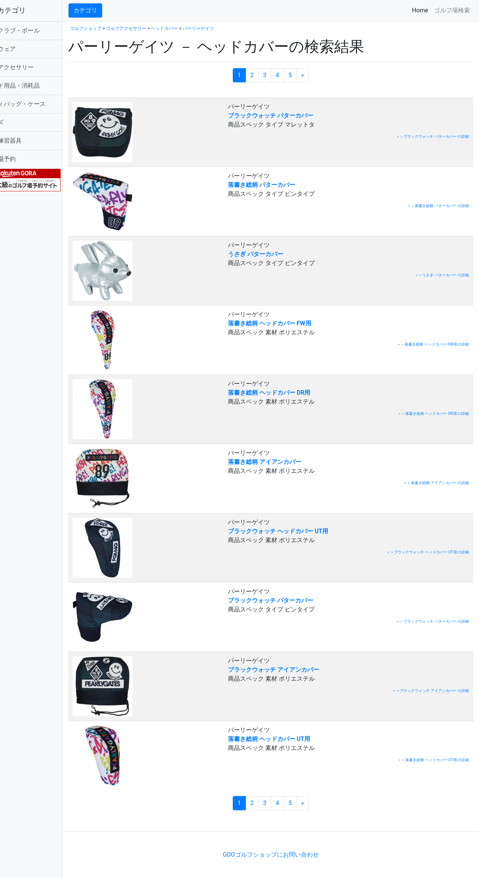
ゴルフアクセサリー (34, 67)
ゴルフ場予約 (25, 158)
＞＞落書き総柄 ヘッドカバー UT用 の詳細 (433, 760)
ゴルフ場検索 (452, 10)
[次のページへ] (316, 75)
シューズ (19, 122)
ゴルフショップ (113, 28)
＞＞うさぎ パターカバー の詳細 (442, 275)
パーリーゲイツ (226, 28)
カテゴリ (113, 10)
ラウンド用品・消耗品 (37, 85)
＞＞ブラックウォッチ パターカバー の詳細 (432, 136)
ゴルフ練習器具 (28, 140)
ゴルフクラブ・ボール (37, 30)
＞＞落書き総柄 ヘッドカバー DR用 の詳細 (433, 413)
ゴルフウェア (25, 48)
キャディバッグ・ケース (40, 103)
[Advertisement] (183, 820)
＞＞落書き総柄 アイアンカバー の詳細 (436, 483)
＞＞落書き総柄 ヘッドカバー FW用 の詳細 (433, 344)
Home (421, 10)
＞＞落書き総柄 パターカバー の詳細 (438, 206)
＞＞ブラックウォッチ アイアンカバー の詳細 (430, 691)
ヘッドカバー (192, 28)
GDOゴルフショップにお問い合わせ (284, 854)
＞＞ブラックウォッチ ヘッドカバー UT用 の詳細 (428, 552)
